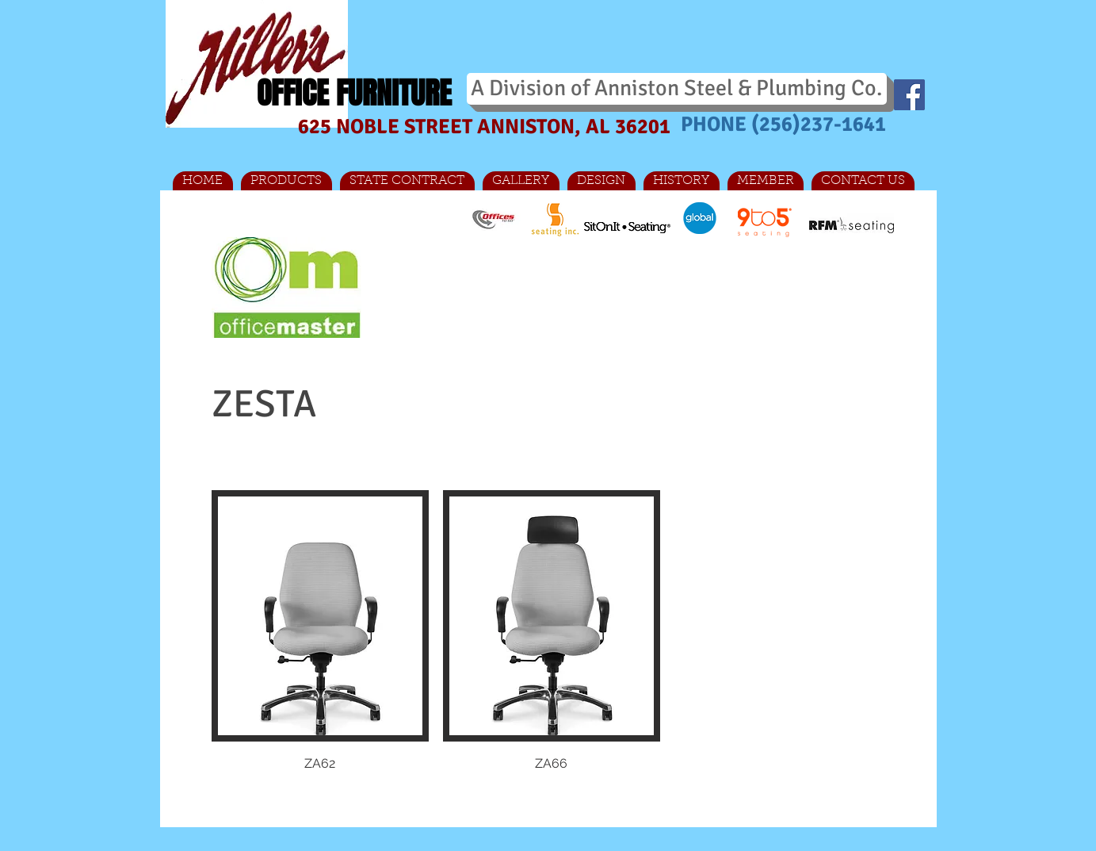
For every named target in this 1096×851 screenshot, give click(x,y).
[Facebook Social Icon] (909, 94)
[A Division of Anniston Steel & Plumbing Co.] (677, 89)
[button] (320, 648)
